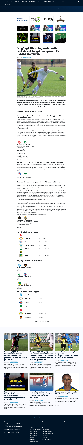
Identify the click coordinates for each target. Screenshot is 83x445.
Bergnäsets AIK (28, 306)
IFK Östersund (27, 235)
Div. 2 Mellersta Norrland (47, 433)
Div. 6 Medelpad (33, 435)
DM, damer (44, 437)
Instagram (41, 417)
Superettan (32, 426)
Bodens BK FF (27, 313)
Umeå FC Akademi (29, 245)
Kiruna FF (26, 302)
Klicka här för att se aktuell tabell (41, 321)
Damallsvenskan (46, 424)
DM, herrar (32, 437)
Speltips (70, 9)
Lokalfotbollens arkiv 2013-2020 (34, 1)
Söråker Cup (32, 439)
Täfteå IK (26, 242)
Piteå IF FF (26, 310)
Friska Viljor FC (28, 238)
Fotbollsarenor (24, 1)
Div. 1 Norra (44, 427)
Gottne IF (26, 248)
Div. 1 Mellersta (45, 429)
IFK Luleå (26, 295)
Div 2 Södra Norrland (46, 439)
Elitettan (44, 426)
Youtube (47, 417)
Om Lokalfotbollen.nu (15, 1)
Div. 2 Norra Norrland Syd (47, 431)
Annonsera (7, 1)
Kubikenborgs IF (28, 252)
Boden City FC (27, 317)
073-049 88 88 (7, 4)
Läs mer (6, 371)
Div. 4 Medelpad (33, 431)
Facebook (36, 417)
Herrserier (43, 9)
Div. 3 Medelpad (45, 435)
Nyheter (26, 9)
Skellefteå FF (27, 298)
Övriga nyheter (62, 9)
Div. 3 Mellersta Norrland (35, 429)
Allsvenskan (32, 424)
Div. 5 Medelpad (33, 433)
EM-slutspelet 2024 (34, 441)
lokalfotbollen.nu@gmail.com (48, 1)
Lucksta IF (26, 255)
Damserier (52, 9)
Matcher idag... (34, 9)
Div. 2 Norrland (26, 57)
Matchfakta (19, 179)
